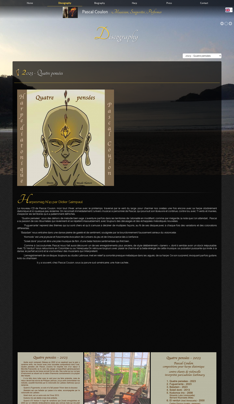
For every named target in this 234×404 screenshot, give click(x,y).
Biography (99, 3)
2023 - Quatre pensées (42, 71)
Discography (64, 3)
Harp (134, 3)
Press (169, 3)
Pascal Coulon (95, 11)
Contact (204, 3)
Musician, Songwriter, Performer (136, 12)
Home (30, 3)
